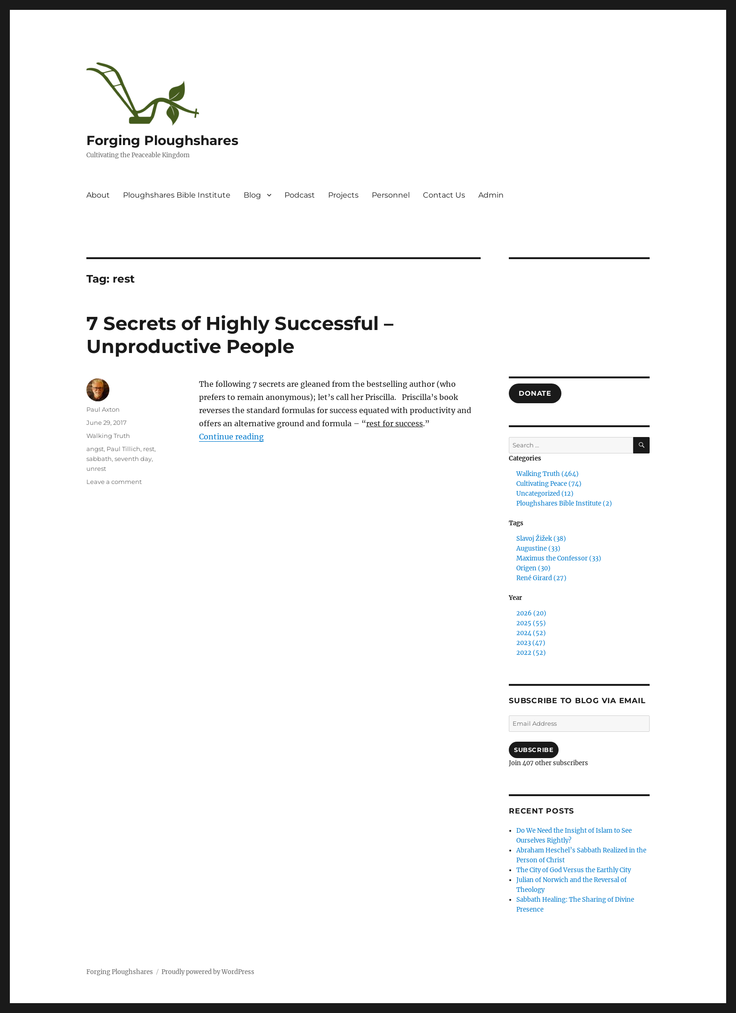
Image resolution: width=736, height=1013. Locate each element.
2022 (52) (531, 653)
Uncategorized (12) (545, 494)
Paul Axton (103, 409)
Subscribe (533, 749)
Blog (252, 195)
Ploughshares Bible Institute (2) (564, 503)
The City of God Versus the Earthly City (573, 870)
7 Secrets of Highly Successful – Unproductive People (239, 335)
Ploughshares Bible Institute (176, 195)
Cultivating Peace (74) (549, 484)
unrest (96, 468)
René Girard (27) (541, 578)
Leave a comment (114, 481)
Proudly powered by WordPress (207, 972)
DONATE (535, 393)
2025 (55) (531, 623)
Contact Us (444, 195)
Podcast (299, 195)
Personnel (391, 195)
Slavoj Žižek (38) (541, 539)
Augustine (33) (538, 549)
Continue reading (231, 436)
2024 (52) (531, 633)
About (98, 195)
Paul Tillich (123, 449)
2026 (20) (531, 613)
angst (95, 449)
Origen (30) (533, 568)
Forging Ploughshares (162, 140)
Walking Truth (108, 435)
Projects (343, 195)
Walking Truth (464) (547, 474)
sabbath (99, 458)
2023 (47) (530, 643)
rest (148, 449)
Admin (491, 195)
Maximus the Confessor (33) (558, 558)
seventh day (133, 458)
